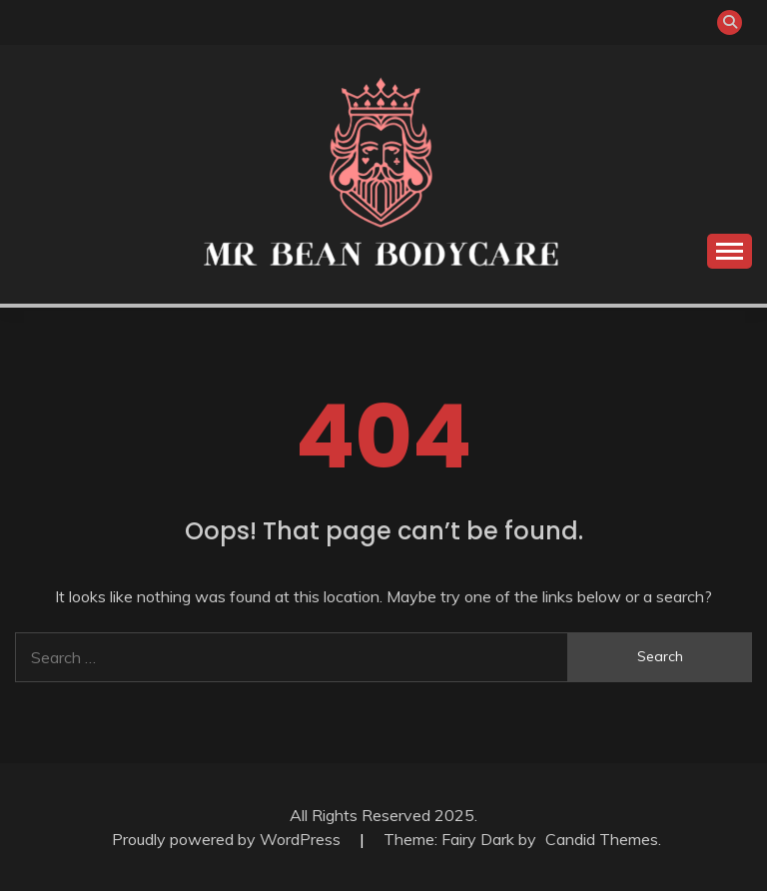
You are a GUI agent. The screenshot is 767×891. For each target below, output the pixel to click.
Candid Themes (601, 839)
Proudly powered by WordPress (228, 839)
